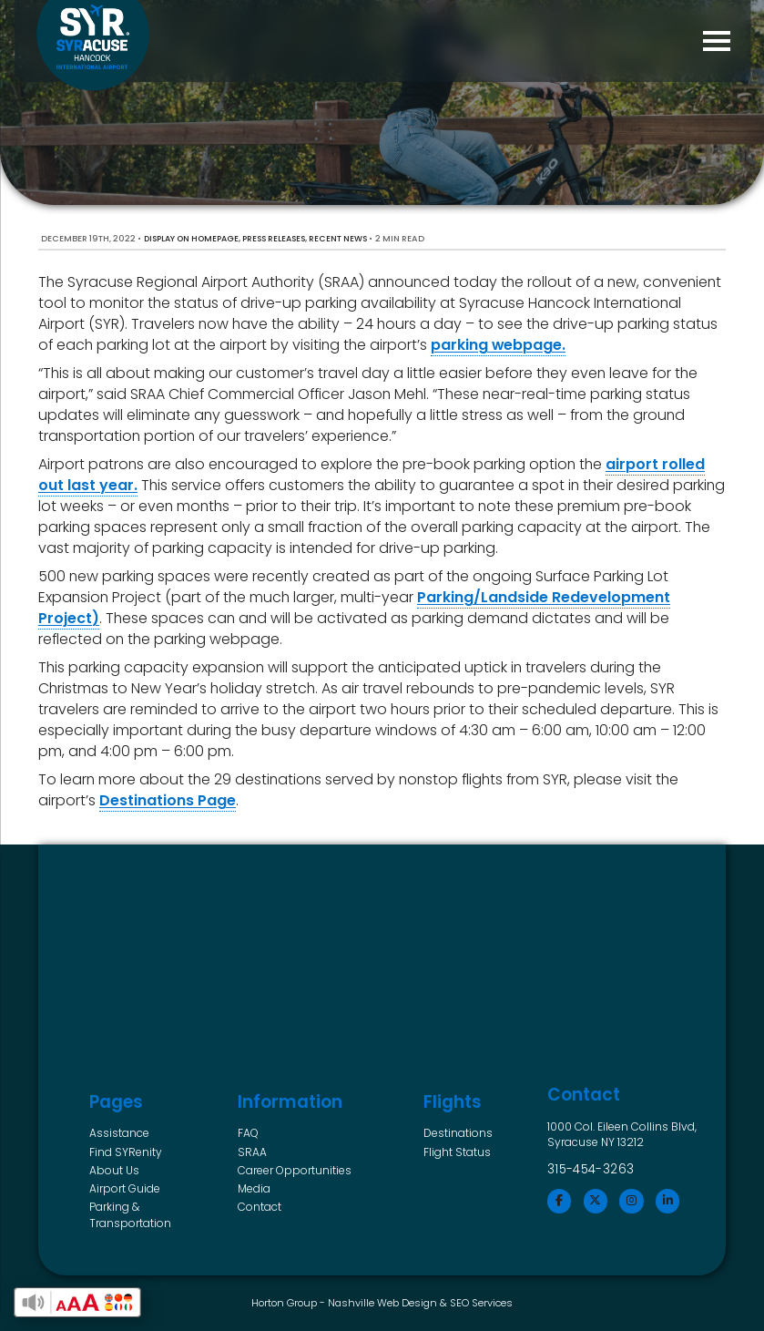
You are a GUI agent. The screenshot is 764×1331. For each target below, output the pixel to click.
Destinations (458, 1133)
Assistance (119, 1133)
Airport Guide (124, 1188)
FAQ (248, 1133)
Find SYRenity (125, 1152)
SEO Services (481, 1302)
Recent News (338, 238)
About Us (114, 1170)
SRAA (252, 1152)
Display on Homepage (191, 238)
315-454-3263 (591, 1169)
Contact (259, 1206)
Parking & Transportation (130, 1215)
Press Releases (273, 238)
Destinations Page (167, 800)
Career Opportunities (294, 1170)
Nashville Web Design (382, 1302)
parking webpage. (498, 344)
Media (254, 1188)
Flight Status (457, 1152)
